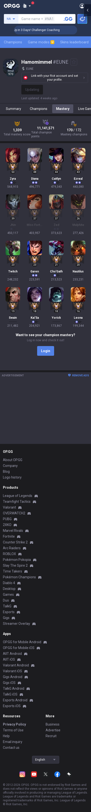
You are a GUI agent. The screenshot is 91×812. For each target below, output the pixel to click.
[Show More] (27, 6)
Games (8, 594)
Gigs (6, 618)
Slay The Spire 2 (15, 565)
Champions (13, 42)
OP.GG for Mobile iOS (18, 648)
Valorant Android (16, 665)
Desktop (9, 589)
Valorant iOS (12, 671)
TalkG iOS (10, 694)
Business (52, 724)
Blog (6, 471)
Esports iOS (12, 706)
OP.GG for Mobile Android (22, 642)
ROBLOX (9, 554)
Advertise (53, 730)
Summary (13, 109)
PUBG (7, 519)
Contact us (11, 748)
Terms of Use (13, 730)
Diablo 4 (9, 583)
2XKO (7, 525)
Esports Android (15, 700)
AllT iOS (9, 659)
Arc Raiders (12, 548)
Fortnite (9, 536)
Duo (6, 600)
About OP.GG (12, 460)
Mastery (62, 109)
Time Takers (12, 571)
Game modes (41, 42)
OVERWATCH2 (14, 513)
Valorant (9, 507)
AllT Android (12, 654)
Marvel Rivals (13, 531)
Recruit (51, 736)
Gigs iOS (9, 683)
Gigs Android (12, 677)
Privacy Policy (14, 724)
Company (10, 466)
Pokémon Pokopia (17, 560)
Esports (9, 612)
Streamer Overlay (16, 624)
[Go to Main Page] (12, 6)
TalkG (7, 606)
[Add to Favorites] (73, 62)
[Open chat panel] (87, 87)
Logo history (12, 477)
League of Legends (17, 496)
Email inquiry (12, 742)
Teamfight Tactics (17, 501)
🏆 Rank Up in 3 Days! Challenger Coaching (45, 30)
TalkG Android (13, 688)
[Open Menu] (82, 6)
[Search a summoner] (68, 19)
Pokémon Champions (19, 577)
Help (6, 736)
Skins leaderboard (74, 42)
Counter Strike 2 (15, 542)
